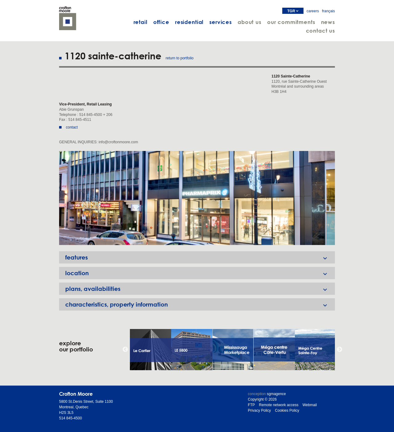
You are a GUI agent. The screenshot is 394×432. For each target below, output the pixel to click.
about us (249, 22)
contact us (320, 30)
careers (313, 11)
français (328, 11)
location (200, 273)
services (220, 22)
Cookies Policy (287, 410)
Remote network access (278, 405)
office (161, 22)
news (328, 22)
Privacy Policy (259, 410)
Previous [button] (125, 350)
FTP (251, 405)
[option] (197, 198)
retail (140, 22)
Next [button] (339, 350)
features (200, 257)
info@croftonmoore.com (118, 142)
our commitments (291, 22)
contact (72, 127)
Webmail (310, 405)
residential (189, 22)
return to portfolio (180, 58)
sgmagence (276, 394)
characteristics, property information (200, 304)
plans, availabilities (200, 289)
